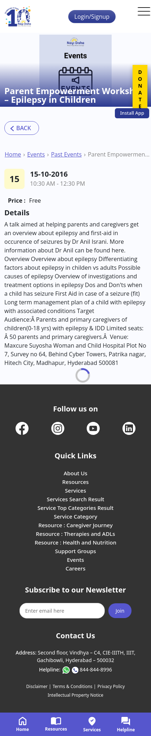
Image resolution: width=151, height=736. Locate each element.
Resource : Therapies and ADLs (75, 533)
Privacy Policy (111, 686)
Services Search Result (75, 499)
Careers (75, 568)
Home (13, 154)
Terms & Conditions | (74, 686)
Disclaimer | (38, 686)
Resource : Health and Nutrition (75, 542)
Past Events (66, 154)
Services (75, 490)
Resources (75, 481)
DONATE (140, 89)
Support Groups (75, 551)
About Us (75, 473)
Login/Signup (91, 17)
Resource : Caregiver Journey (75, 525)
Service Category (75, 516)
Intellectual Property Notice (75, 695)
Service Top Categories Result (75, 507)
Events (36, 154)
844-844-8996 (96, 669)
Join (120, 610)
